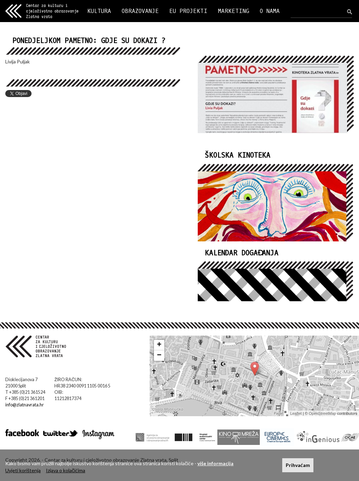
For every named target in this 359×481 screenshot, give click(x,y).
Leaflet (296, 413)
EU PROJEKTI (188, 11)
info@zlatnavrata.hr (24, 404)
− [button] (159, 355)
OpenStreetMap (322, 413)
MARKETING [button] (233, 11)
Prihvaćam (298, 465)
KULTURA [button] (99, 11)
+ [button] (159, 345)
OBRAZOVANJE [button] (140, 11)
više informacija (215, 463)
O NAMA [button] (270, 11)
